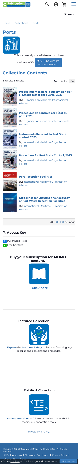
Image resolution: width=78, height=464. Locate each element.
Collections (21, 23)
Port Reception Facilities (35, 176)
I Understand (68, 461)
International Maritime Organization (45, 142)
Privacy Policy (59, 455)
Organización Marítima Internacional (45, 99)
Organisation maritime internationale (46, 121)
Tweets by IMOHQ (39, 431)
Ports (36, 23)
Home (6, 23)
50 (56, 222)
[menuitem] (47, 4)
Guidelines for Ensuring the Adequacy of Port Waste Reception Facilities (44, 199)
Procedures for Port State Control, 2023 (45, 155)
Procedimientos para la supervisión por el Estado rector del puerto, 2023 (45, 93)
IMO (6, 455)
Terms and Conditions (37, 455)
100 (62, 222)
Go (72, 81)
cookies (15, 461)
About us (17, 455)
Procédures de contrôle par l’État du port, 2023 (43, 114)
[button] (23, 103)
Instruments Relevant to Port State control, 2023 (42, 135)
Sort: (56, 81)
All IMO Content (48, 62)
